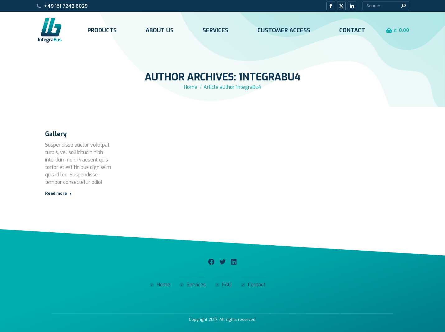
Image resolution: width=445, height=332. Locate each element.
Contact (256, 284)
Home (163, 284)
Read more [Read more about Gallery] (58, 193)
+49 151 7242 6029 (66, 6)
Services (196, 284)
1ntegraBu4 (270, 77)
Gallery (56, 134)
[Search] (386, 6)
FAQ (227, 284)
